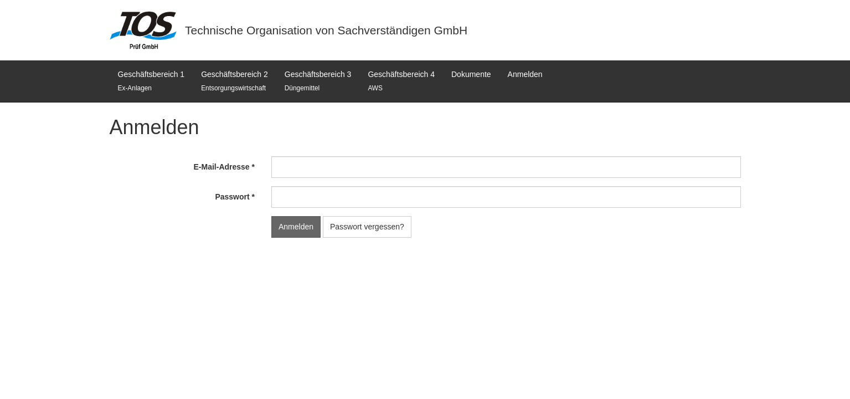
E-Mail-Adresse (222, 166)
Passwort (232, 196)
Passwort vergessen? (367, 226)
